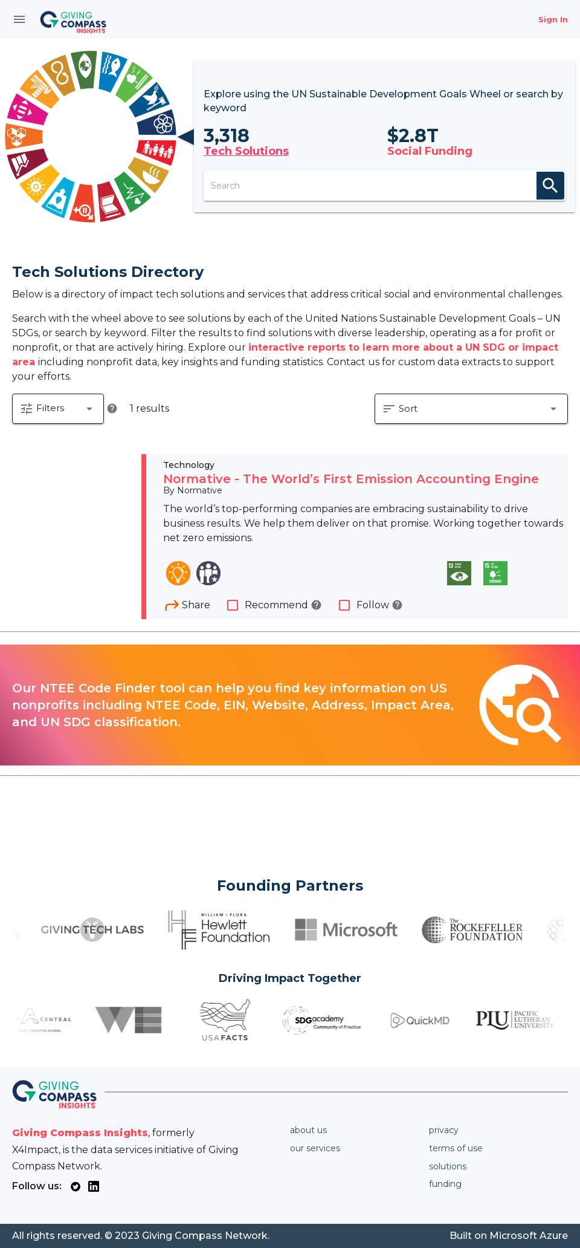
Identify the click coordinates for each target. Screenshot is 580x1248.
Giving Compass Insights (80, 1133)
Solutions (447, 1166)
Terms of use (456, 1148)
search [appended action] (550, 185)
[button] (58, 409)
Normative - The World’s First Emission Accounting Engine (351, 479)
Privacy (444, 1130)
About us (308, 1130)
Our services (315, 1148)
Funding (445, 1183)
